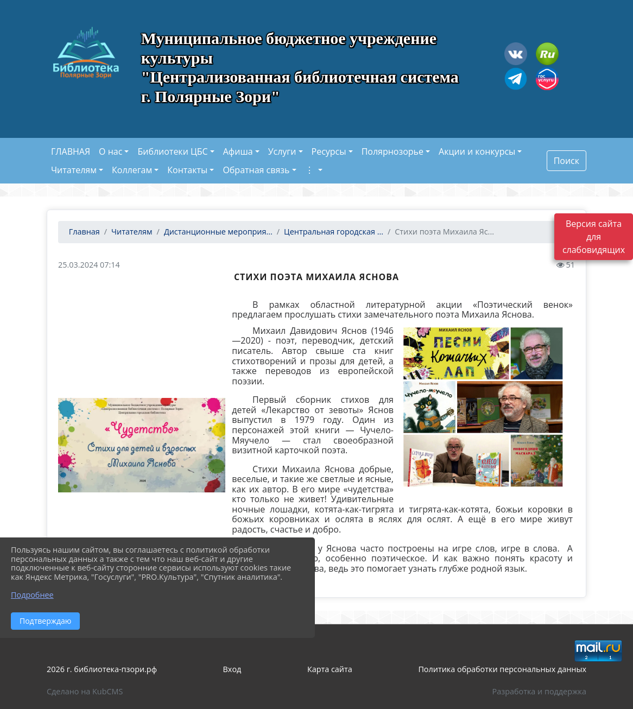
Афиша (238, 151)
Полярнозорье (392, 151)
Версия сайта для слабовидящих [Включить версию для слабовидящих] (593, 237)
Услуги (282, 151)
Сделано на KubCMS (85, 691)
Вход (232, 669)
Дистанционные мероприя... (218, 231)
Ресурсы (329, 151)
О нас (110, 151)
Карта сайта (329, 669)
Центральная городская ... (333, 231)
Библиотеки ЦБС (172, 151)
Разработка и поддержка (539, 691)
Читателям (74, 170)
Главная (83, 231)
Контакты (187, 170)
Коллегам (132, 170)
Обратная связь (256, 170)
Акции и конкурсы (477, 151)
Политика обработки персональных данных (502, 669)
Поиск (566, 161)
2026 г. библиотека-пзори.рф (102, 669)
